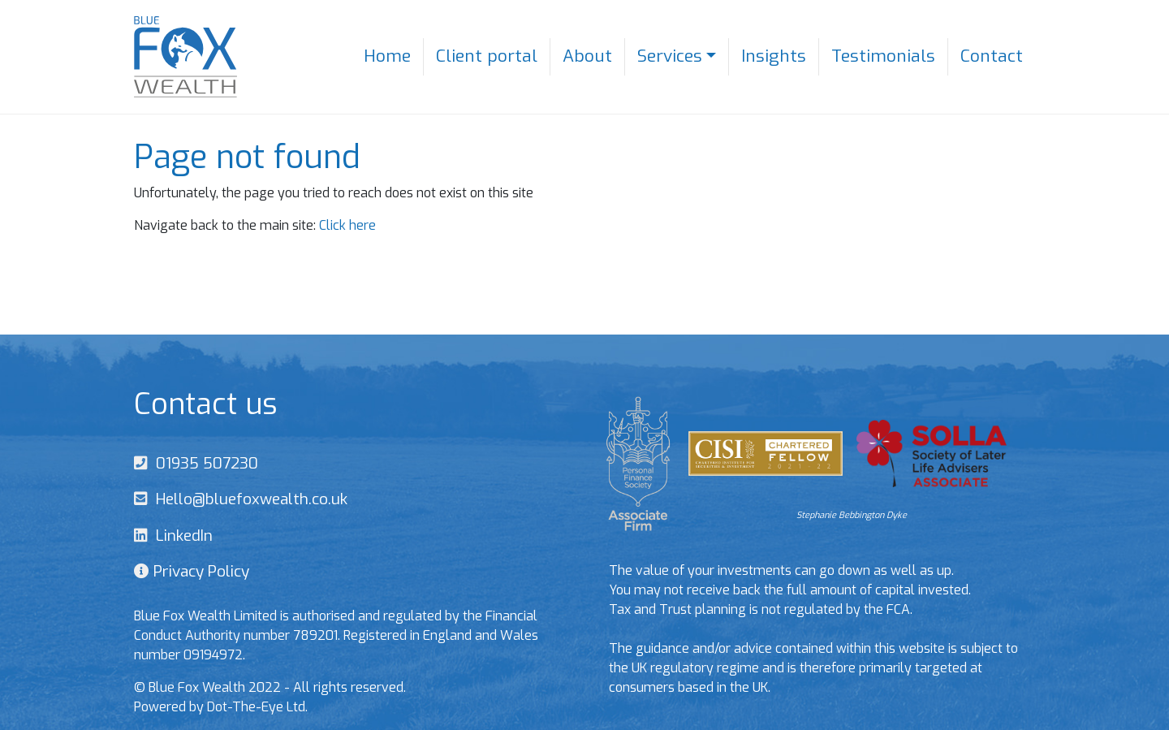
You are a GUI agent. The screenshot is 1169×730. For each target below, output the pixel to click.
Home (387, 56)
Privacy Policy (199, 571)
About (587, 56)
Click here (347, 225)
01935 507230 (203, 463)
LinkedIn (180, 535)
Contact (991, 56)
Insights (773, 56)
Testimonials (883, 56)
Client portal (486, 56)
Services (669, 56)
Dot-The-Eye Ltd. (257, 706)
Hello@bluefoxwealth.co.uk (247, 499)
